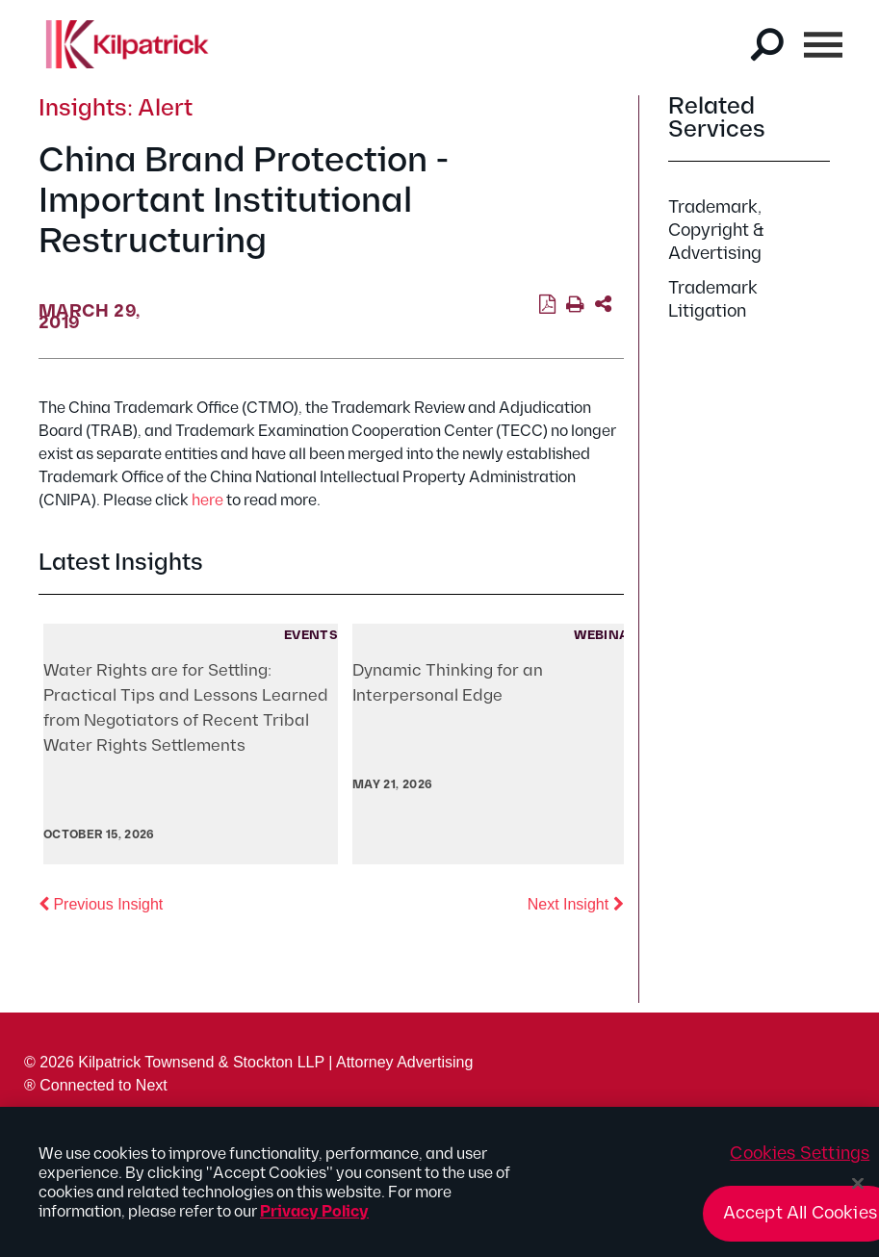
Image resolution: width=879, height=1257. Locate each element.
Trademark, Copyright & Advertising (716, 230)
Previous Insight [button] (101, 902)
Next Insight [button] (576, 902)
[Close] (858, 1189)
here (207, 501)
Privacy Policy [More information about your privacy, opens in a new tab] (314, 1218)
